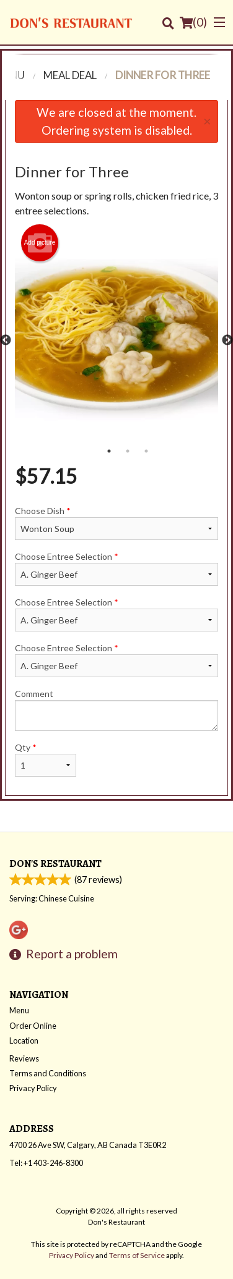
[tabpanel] (116, 340)
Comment (116, 709)
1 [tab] (109, 451)
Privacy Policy (33, 1089)
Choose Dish (116, 522)
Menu (19, 1011)
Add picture (40, 242)
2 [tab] (127, 451)
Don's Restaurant (55, 864)
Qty (45, 759)
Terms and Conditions (47, 1074)
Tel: (46, 1163)
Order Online (32, 1026)
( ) (193, 22)
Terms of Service (137, 1255)
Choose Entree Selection (116, 568)
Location (23, 1041)
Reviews (24, 1059)
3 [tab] (146, 451)
